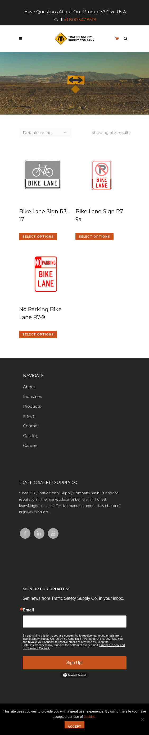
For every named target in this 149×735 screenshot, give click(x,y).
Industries (32, 396)
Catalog (30, 435)
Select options (38, 236)
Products (32, 406)
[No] (142, 719)
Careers (30, 445)
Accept (74, 726)
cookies (90, 717)
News (28, 416)
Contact (31, 425)
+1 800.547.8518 (80, 19)
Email (28, 610)
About (29, 386)
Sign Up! (74, 662)
